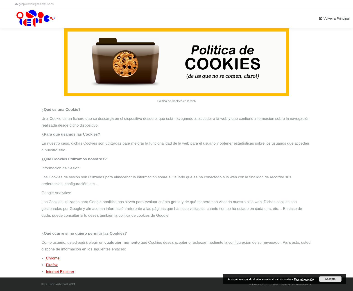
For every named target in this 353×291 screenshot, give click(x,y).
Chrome (52, 258)
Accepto (330, 279)
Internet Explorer (60, 272)
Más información (304, 279)
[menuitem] (334, 18)
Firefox (52, 265)
